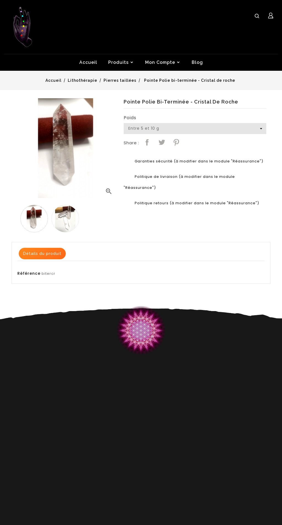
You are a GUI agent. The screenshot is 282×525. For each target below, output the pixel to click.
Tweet (161, 142)
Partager (147, 142)
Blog (197, 62)
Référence (28, 273)
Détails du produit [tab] (42, 253)
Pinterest (176, 142)
